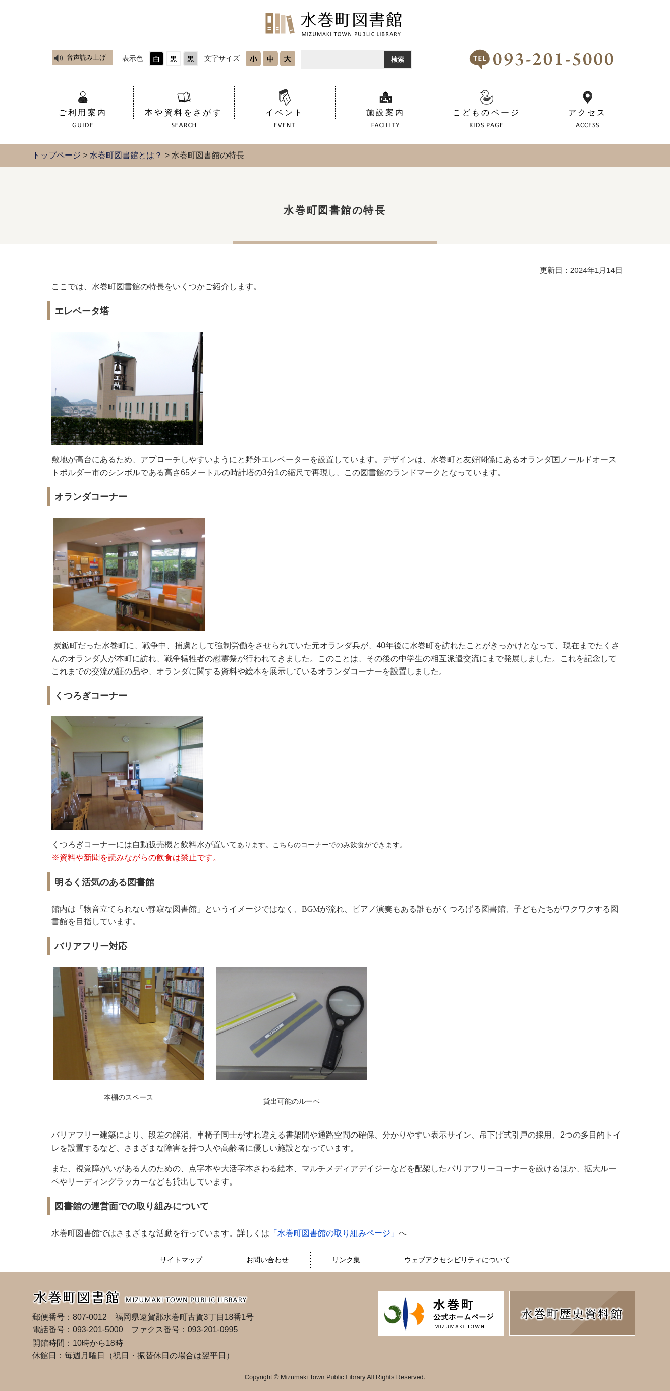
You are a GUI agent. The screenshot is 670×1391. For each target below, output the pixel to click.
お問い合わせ (267, 1260)
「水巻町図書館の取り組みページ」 (334, 1233)
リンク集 (346, 1260)
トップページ (56, 155)
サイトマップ (181, 1260)
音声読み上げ (86, 57)
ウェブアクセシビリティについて (457, 1260)
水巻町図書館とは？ (126, 155)
